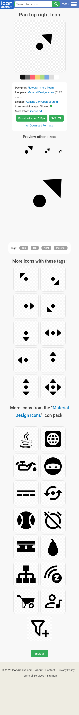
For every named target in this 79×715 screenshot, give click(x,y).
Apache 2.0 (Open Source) (42, 101)
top (35, 247)
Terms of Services (33, 675)
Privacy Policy (66, 670)
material (60, 247)
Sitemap (52, 675)
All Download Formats (39, 125)
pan (24, 247)
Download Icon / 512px (31, 118)
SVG (56, 118)
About (39, 670)
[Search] (56, 4)
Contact (50, 670)
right (46, 247)
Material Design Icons (41, 92)
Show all (39, 653)
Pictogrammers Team (40, 87)
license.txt (35, 111)
